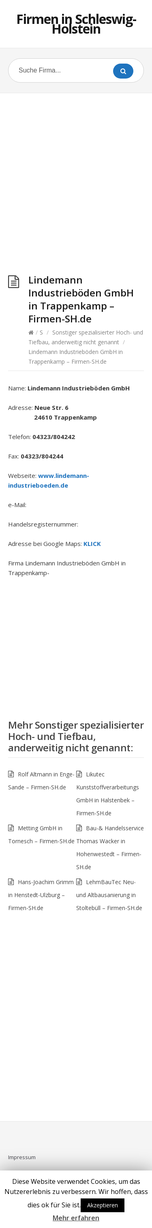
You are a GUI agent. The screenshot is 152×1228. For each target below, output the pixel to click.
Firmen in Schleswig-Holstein (76, 23)
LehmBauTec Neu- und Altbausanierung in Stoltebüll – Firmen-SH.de (109, 895)
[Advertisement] (76, 185)
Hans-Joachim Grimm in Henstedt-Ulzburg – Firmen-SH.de (41, 895)
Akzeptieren (102, 1205)
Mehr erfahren (76, 1217)
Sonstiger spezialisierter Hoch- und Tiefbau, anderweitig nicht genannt (75, 736)
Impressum (22, 1157)
